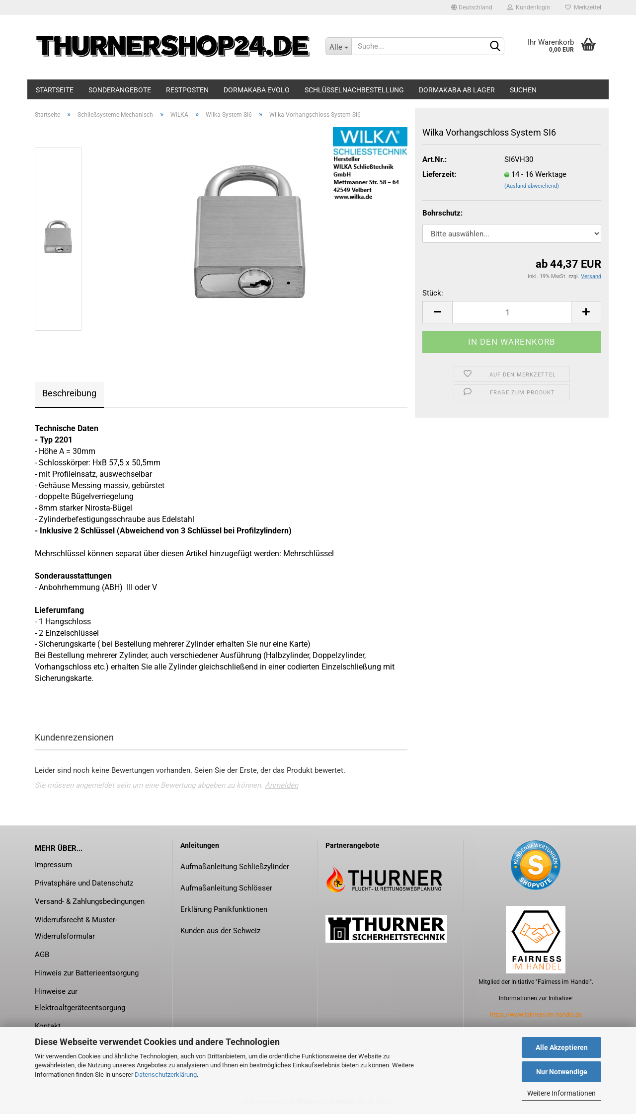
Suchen (523, 90)
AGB (42, 954)
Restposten (187, 90)
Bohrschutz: (442, 213)
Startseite (55, 90)
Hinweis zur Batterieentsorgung (87, 972)
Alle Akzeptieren (562, 1047)
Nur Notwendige (561, 1072)
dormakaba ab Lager (457, 90)
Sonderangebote (119, 90)
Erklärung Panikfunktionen (223, 909)
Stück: (432, 293)
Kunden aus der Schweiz (220, 930)
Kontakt (48, 1026)
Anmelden (281, 785)
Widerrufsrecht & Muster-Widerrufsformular (76, 928)
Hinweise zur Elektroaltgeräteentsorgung (80, 999)
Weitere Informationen (561, 1093)
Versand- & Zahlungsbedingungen (90, 901)
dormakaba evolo (257, 90)
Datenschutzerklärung (166, 1074)
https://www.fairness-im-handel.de (536, 1014)
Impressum (53, 864)
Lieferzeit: (439, 174)
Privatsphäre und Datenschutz (84, 883)
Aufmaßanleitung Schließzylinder (234, 866)
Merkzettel (583, 7)
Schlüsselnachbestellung (354, 90)
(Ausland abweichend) (531, 186)
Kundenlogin (528, 7)
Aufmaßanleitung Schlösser (226, 888)
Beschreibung (69, 393)
